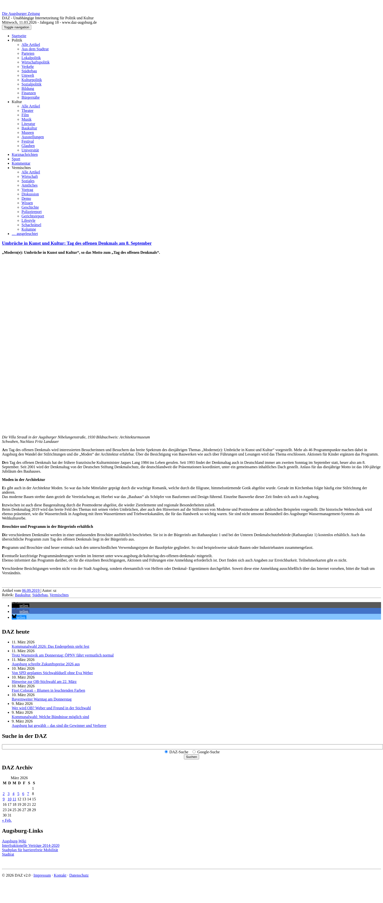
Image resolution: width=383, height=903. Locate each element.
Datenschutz (79, 875)
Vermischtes (21, 168)
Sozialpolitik (31, 84)
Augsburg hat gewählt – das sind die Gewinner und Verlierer (59, 725)
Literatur (28, 124)
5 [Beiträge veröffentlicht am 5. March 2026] (18, 794)
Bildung (27, 88)
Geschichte (30, 207)
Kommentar (21, 163)
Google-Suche (208, 752)
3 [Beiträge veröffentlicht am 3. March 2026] (9, 794)
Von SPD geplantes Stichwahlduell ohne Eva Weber (52, 673)
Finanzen (28, 93)
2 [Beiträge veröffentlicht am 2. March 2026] (4, 794)
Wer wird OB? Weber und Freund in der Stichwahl (51, 708)
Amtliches (29, 185)
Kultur (17, 102)
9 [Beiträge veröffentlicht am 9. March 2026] (4, 799)
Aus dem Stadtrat (35, 49)
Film (25, 115)
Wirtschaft (29, 176)
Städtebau (29, 71)
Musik (26, 119)
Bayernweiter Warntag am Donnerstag (42, 699)
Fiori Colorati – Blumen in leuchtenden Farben (48, 690)
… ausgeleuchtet (25, 234)
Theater (27, 110)
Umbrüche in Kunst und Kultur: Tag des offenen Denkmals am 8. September (77, 243)
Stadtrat (8, 854)
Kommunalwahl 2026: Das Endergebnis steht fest (50, 646)
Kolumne (28, 229)
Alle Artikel (30, 44)
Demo (26, 198)
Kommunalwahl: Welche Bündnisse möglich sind (50, 717)
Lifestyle (28, 220)
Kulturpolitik (31, 80)
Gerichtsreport (32, 216)
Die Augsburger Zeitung (21, 13)
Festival (27, 141)
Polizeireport (31, 212)
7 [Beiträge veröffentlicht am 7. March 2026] (28, 794)
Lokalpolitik (31, 58)
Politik (17, 40)
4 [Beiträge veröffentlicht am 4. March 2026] (13, 794)
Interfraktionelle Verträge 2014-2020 (30, 845)
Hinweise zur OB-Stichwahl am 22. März (44, 682)
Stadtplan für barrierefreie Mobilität (30, 850)
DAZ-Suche (179, 752)
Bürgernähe (30, 97)
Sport (16, 159)
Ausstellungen (32, 137)
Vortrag (27, 190)
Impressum (42, 875)
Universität (30, 150)
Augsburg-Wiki (14, 841)
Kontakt (60, 875)
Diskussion (30, 194)
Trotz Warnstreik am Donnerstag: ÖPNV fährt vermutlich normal (63, 655)
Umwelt (27, 75)
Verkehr (27, 66)
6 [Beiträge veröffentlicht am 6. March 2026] (23, 794)
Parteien (27, 53)
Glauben (28, 146)
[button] (20, 606)
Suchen (191, 757)
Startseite (19, 36)
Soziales (27, 181)
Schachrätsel (31, 225)
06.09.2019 (31, 590)
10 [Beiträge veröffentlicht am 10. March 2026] (9, 799)
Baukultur (29, 128)
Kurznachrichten (25, 154)
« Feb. (7, 820)
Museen (27, 132)
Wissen (27, 203)
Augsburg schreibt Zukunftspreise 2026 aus (46, 664)
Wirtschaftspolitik (35, 62)
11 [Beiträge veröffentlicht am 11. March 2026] (14, 799)
